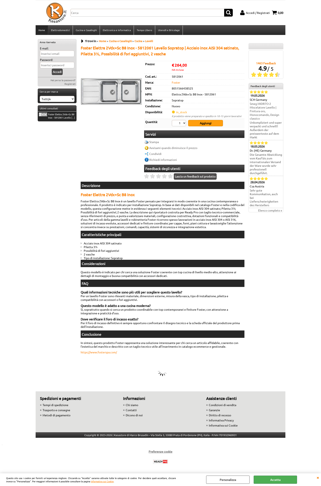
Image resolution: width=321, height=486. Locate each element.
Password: (46, 60)
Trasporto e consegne (56, 410)
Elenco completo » (270, 210)
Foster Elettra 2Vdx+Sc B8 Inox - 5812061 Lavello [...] (57, 116)
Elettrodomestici (60, 30)
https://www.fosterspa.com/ (99, 352)
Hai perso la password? (63, 80)
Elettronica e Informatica (117, 30)
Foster (176, 82)
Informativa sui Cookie (102, 481)
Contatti (131, 410)
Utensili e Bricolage (169, 30)
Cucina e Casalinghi (86, 30)
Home (41, 30)
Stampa (154, 142)
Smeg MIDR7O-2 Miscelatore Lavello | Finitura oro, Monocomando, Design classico (264, 111)
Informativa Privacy (221, 420)
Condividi (155, 154)
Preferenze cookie (160, 451)
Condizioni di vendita (222, 405)
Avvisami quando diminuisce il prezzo (173, 148)
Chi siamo (132, 405)
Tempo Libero (144, 30)
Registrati (70, 83)
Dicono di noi (134, 415)
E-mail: (44, 48)
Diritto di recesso (220, 415)
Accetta (275, 480)
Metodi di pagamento (56, 415)
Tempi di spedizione (55, 405)
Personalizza (228, 480)
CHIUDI (317, 477)
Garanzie (214, 410)
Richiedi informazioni (163, 159)
